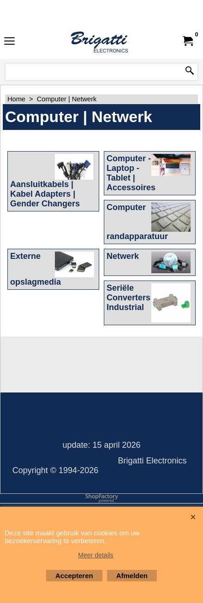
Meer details (95, 555)
